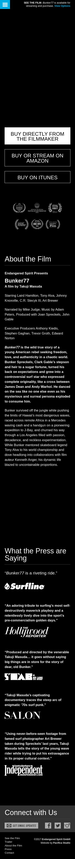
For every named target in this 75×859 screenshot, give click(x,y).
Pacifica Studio (61, 842)
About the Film (13, 845)
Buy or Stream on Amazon (37, 158)
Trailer (8, 841)
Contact (9, 852)
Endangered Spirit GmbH (56, 839)
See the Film (12, 838)
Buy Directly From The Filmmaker (37, 136)
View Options (62, 6)
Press (8, 849)
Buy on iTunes (37, 177)
